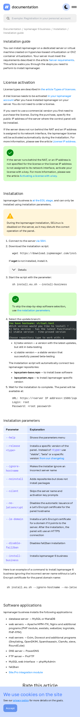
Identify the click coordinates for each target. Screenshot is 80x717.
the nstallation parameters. (33, 310)
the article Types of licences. (58, 89)
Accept (10, 708)
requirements (66, 60)
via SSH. (41, 240)
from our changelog (52, 458)
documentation (25, 7)
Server (53, 60)
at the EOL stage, (43, 200)
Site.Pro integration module (26, 672)
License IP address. (64, 141)
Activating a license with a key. (38, 175)
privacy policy (21, 700)
